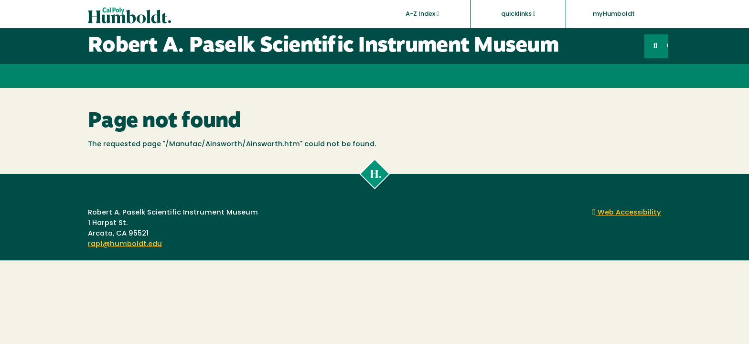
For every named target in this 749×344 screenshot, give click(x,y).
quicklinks (518, 14)
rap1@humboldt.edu (125, 244)
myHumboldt (614, 14)
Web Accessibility (626, 212)
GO (667, 46)
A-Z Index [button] (422, 14)
